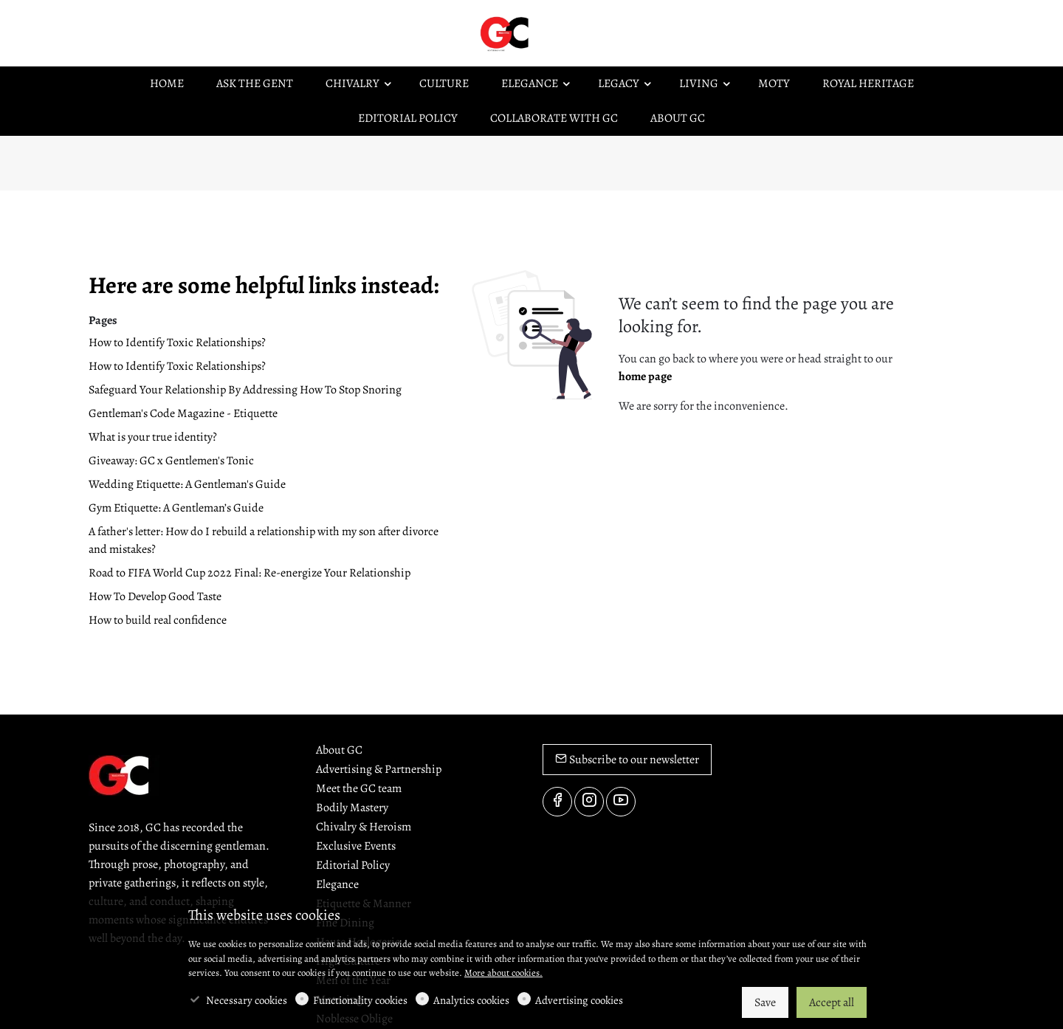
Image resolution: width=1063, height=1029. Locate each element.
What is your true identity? (153, 437)
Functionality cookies (360, 1000)
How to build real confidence (158, 620)
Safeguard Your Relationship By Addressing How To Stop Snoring (245, 390)
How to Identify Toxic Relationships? (177, 342)
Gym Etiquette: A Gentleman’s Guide (176, 508)
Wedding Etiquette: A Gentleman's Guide (187, 484)
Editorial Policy (353, 865)
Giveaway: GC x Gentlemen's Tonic (171, 460)
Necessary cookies (246, 1000)
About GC (339, 750)
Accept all (831, 1002)
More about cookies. (503, 972)
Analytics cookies (471, 1000)
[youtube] (621, 801)
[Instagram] (589, 801)
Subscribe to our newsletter (627, 759)
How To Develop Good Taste (155, 596)
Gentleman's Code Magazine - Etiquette (183, 413)
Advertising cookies (579, 1000)
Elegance (337, 884)
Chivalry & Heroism (363, 827)
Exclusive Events (356, 846)
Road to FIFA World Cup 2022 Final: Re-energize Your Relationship (249, 573)
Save (765, 1002)
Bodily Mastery (352, 807)
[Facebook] (557, 801)
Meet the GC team (359, 788)
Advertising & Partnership (378, 769)
